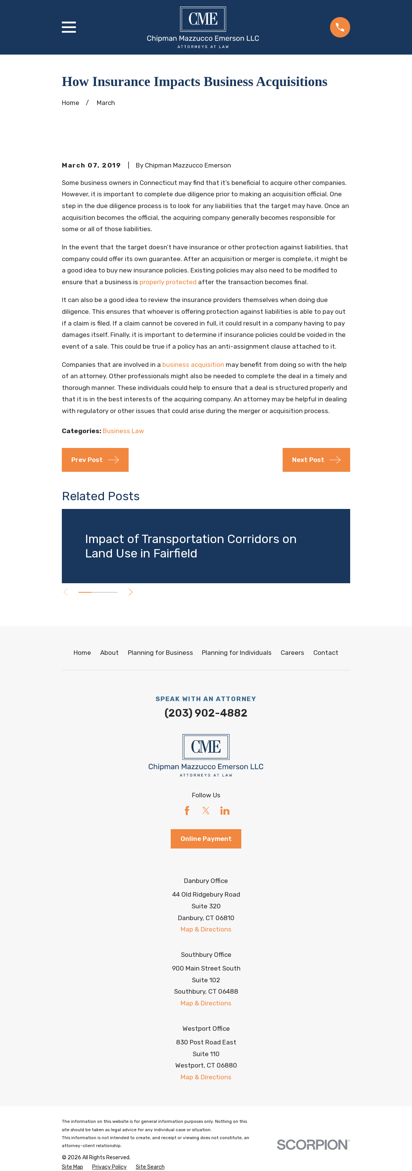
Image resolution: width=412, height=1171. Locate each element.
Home (82, 652)
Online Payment (206, 838)
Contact (325, 652)
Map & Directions (206, 929)
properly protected (168, 282)
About (109, 652)
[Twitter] (206, 810)
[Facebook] (187, 810)
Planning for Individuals (237, 652)
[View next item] (135, 592)
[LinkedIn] (225, 810)
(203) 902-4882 (206, 713)
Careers (292, 652)
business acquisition (193, 364)
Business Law (123, 431)
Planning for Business (160, 652)
